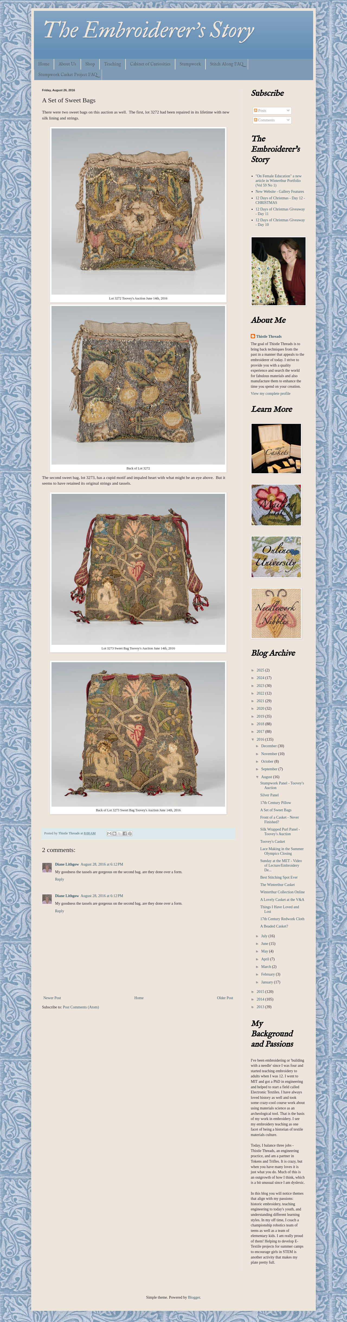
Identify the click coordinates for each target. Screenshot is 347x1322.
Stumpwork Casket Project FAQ (67, 75)
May (265, 951)
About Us (67, 64)
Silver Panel (269, 795)
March (266, 967)
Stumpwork (190, 64)
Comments (264, 120)
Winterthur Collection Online (282, 892)
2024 (261, 678)
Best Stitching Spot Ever (279, 877)
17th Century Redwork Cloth (282, 919)
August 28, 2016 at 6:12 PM (102, 864)
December (269, 746)
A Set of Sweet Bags (275, 810)
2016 (261, 739)
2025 (261, 670)
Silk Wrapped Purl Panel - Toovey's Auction (280, 831)
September (269, 769)
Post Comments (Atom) (81, 1007)
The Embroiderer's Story (148, 30)
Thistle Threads (269, 337)
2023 (261, 686)
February (268, 974)
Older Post (225, 998)
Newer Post (52, 998)
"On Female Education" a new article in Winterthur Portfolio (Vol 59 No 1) (279, 180)
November (269, 754)
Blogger (194, 1297)
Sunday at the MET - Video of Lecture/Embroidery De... (281, 865)
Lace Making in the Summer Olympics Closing (282, 851)
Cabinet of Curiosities (150, 64)
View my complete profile (271, 394)
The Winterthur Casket (277, 885)
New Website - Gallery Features (280, 192)
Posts (260, 111)
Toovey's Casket (272, 842)
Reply (59, 879)
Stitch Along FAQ (226, 64)
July (264, 936)
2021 (261, 701)
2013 (261, 1007)
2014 (261, 999)
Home (43, 64)
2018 (261, 724)
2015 (261, 992)
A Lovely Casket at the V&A (282, 900)
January (267, 982)
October (267, 761)
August (267, 777)
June (265, 944)
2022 (261, 693)
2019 (261, 716)
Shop (90, 64)
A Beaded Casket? (274, 926)
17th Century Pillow (275, 803)
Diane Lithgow (67, 864)
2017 (261, 732)
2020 (261, 708)
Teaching (112, 64)
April (265, 959)
